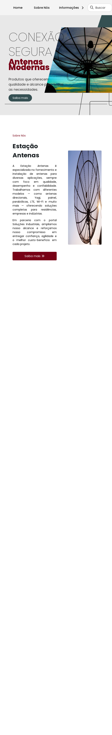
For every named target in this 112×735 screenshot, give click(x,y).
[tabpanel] (56, 65)
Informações (72, 7)
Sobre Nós (42, 7)
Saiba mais (20, 98)
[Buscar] (92, 7)
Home (17, 7)
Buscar (100, 7)
